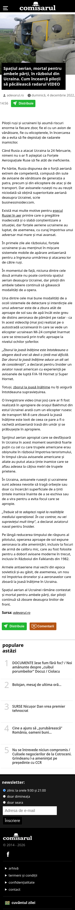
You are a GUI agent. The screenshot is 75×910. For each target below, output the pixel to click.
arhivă (14, 868)
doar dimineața (16, 796)
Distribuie (23, 103)
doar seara (13, 802)
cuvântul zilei (20, 902)
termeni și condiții (23, 875)
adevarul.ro (15, 95)
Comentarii (43, 626)
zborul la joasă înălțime (31, 387)
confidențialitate (22, 882)
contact (14, 889)
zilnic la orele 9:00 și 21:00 (24, 790)
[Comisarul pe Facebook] (8, 854)
